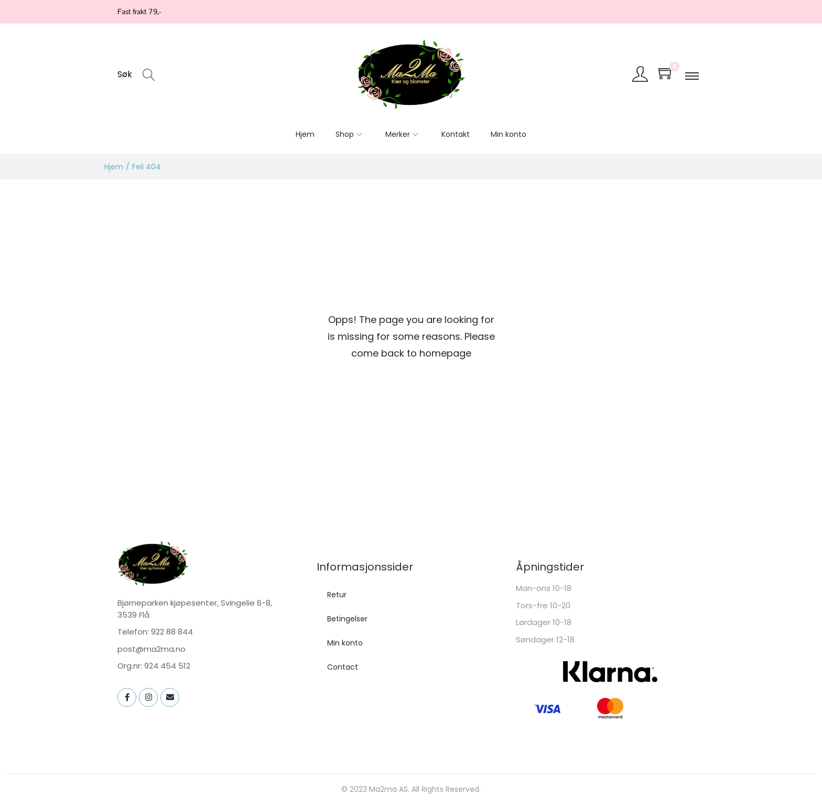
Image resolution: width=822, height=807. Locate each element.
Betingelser (347, 619)
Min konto (345, 643)
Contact (342, 667)
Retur (337, 594)
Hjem (113, 167)
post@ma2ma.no (151, 648)
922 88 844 (172, 631)
